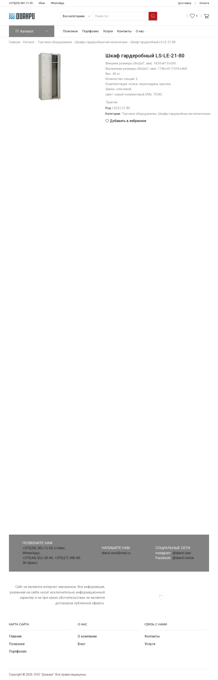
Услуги (108, 31)
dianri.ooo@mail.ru (116, 553)
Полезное (70, 31)
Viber (42, 3)
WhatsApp (57, 3)
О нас (141, 31)
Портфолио (90, 31)
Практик (112, 102)
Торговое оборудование (139, 113)
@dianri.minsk (183, 558)
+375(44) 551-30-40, (39, 558)
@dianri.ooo (181, 553)
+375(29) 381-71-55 (21, 3)
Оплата (204, 3)
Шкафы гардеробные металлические (184, 113)
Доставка (184, 3)
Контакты (124, 31)
